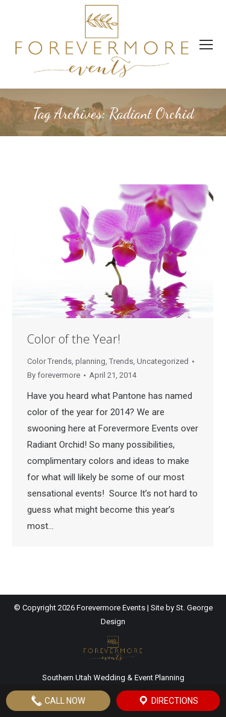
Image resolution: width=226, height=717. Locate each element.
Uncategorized (163, 361)
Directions (167, 701)
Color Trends (49, 361)
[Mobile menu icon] (206, 44)
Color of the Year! (74, 339)
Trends (121, 361)
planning (90, 361)
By (53, 375)
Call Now (58, 701)
